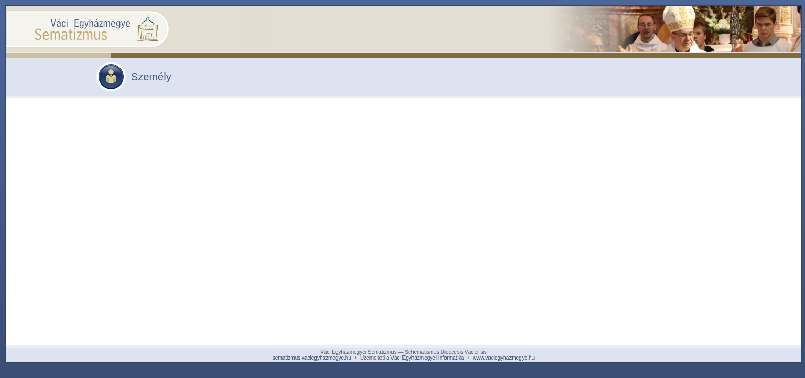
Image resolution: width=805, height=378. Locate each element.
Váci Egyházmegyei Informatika (427, 358)
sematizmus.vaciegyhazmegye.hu (312, 358)
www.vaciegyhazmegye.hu (504, 358)
